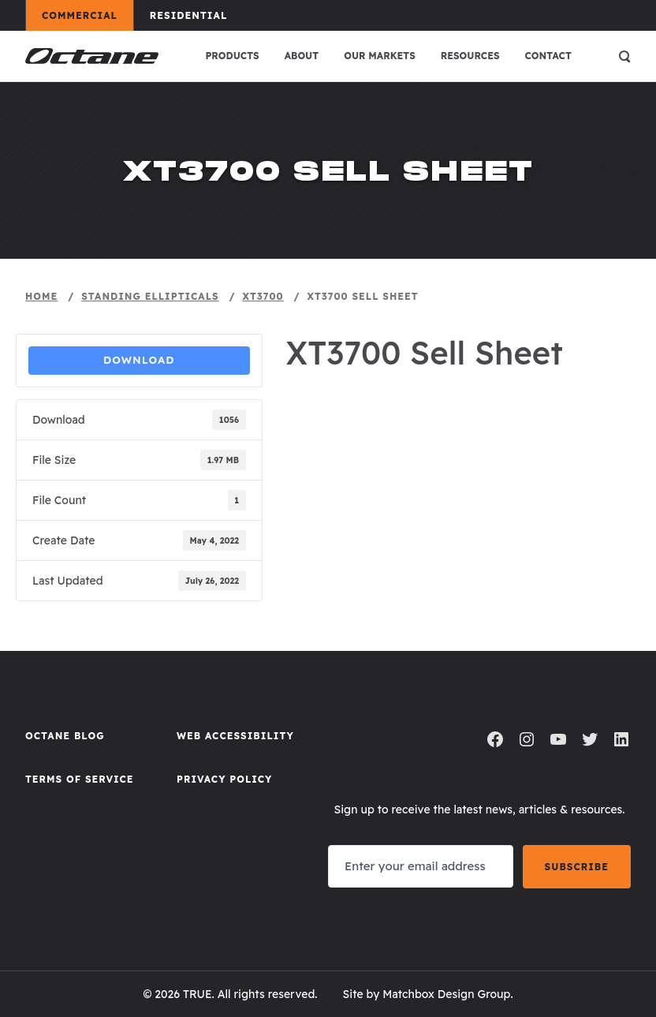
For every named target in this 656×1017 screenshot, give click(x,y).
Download (139, 359)
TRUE (197, 994)
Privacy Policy (224, 779)
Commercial (87, 15)
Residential (196, 15)
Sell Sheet (330, 388)
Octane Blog (65, 736)
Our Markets (380, 56)
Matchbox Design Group (446, 994)
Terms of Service (79, 779)
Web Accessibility (235, 736)
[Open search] (624, 56)
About (302, 56)
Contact (548, 56)
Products (232, 56)
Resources (470, 56)
